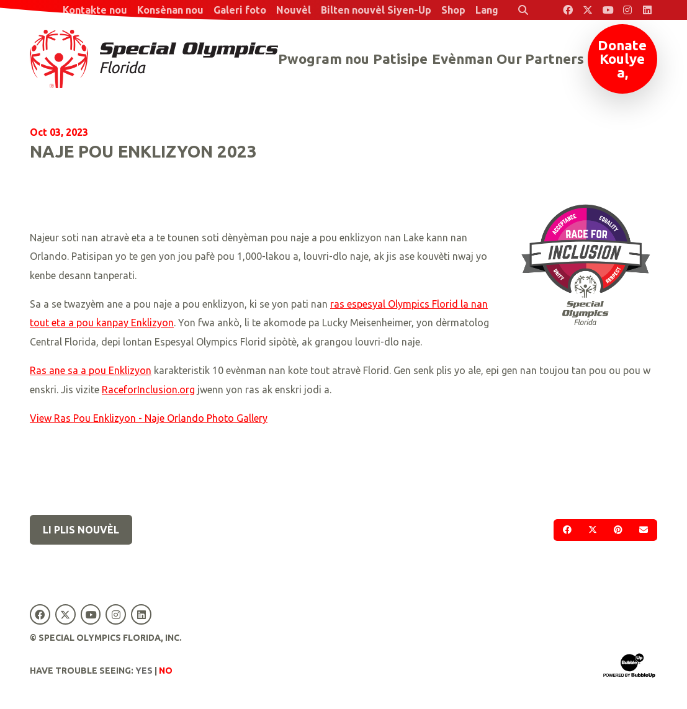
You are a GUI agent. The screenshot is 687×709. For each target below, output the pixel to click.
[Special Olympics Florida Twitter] (588, 10)
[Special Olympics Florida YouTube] (607, 10)
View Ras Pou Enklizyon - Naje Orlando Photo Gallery (148, 418)
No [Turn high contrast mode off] (166, 671)
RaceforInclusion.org (148, 389)
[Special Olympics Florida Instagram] (627, 10)
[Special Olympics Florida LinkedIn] (647, 10)
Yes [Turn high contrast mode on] (144, 671)
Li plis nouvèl (81, 529)
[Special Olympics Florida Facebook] (568, 10)
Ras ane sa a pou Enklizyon (90, 370)
